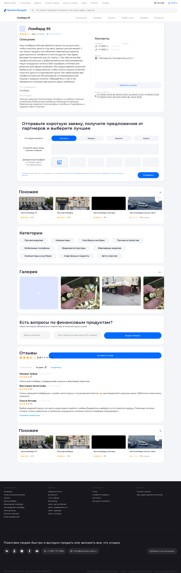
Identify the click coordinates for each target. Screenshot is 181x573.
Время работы (102, 92)
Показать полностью (29, 414)
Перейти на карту (128, 85)
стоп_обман (53, 496)
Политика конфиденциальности (163, 568)
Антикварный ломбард (14, 506)
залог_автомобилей (57, 503)
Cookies (111, 568)
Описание (81, 18)
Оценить (119, 138)
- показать (115, 46)
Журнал (37, 3)
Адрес (98, 55)
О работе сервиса (100, 493)
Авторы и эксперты (101, 499)
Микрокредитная (11, 515)
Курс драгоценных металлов (150, 493)
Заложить (64, 138)
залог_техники (54, 512)
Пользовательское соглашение (131, 568)
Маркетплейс (10, 3)
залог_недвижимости (58, 506)
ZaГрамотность (55, 490)
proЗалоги (52, 493)
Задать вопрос (149, 333)
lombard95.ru (54, 34)
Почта (126, 43)
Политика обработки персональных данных (85, 568)
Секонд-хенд (9, 509)
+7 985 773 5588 (54, 549)
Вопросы (159, 18)
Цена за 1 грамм (70, 3)
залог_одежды (54, 509)
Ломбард (8, 490)
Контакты (96, 496)
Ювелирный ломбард (13, 503)
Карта (84, 3)
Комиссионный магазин (14, 493)
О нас (95, 490)
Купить (146, 138)
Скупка (7, 496)
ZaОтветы (52, 499)
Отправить (148, 173)
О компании (25, 3)
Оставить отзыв (147, 353)
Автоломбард (10, 499)
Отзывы (105, 3)
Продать (91, 138)
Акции (111, 18)
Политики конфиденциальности (77, 173)
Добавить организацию (162, 549)
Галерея (97, 18)
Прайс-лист (127, 18)
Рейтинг (94, 3)
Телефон (99, 43)
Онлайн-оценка (52, 3)
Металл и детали (11, 512)
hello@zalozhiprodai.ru (83, 549)
